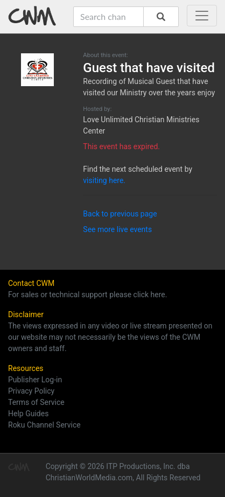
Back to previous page (120, 213)
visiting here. (104, 180)
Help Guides (28, 413)
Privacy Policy (31, 391)
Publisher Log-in (35, 379)
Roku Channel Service (44, 425)
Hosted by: (97, 109)
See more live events (117, 229)
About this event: (105, 55)
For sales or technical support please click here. (87, 294)
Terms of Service (36, 402)
